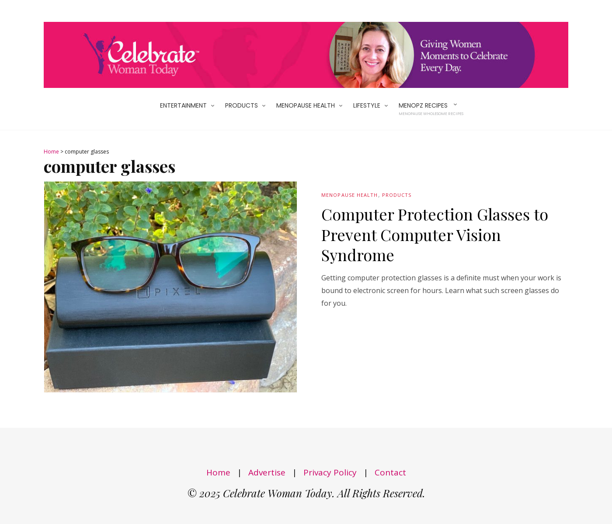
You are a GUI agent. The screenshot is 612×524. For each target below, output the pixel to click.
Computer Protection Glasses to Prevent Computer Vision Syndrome (434, 234)
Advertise (266, 472)
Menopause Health (305, 105)
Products (241, 105)
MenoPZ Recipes (431, 109)
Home (51, 151)
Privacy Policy (330, 472)
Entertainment (183, 105)
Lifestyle (366, 105)
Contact (390, 472)
